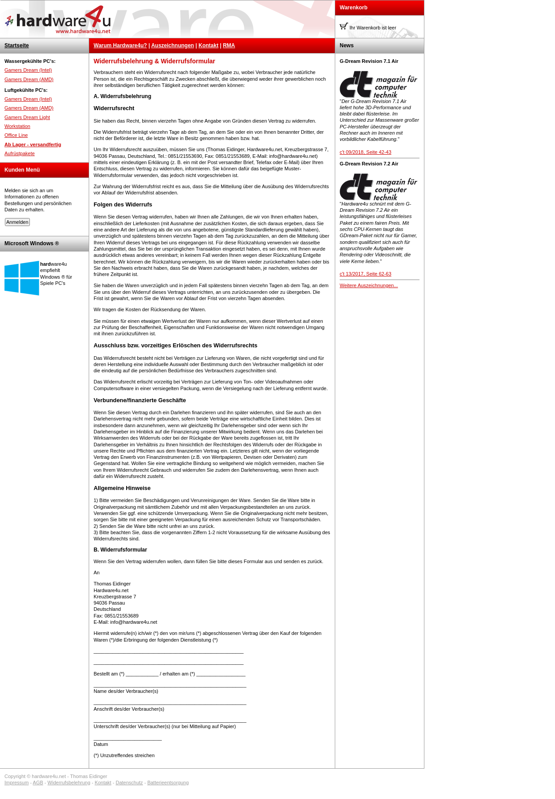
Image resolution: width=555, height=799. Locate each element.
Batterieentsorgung (168, 782)
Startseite (16, 45)
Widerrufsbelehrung (69, 782)
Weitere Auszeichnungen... (369, 285)
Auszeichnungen (172, 45)
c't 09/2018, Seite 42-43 (365, 152)
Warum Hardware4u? (120, 45)
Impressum (16, 782)
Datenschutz (129, 782)
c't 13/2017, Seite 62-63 (365, 273)
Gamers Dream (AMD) (28, 79)
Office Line (16, 135)
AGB (38, 782)
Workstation (17, 126)
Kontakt (208, 45)
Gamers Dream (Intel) (28, 70)
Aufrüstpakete (19, 153)
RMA (229, 45)
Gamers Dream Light (27, 117)
